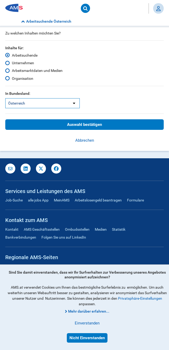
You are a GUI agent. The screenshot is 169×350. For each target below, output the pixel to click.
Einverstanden (87, 323)
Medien (101, 229)
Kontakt (11, 229)
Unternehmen (23, 63)
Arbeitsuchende (24, 55)
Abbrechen (84, 140)
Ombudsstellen (77, 229)
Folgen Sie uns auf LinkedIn (63, 237)
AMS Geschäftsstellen (42, 229)
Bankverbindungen (20, 237)
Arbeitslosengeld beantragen (98, 200)
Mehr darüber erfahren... (88, 311)
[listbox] (42, 103)
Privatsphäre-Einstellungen (140, 298)
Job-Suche (14, 200)
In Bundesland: (17, 93)
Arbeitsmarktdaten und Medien (37, 70)
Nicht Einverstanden (87, 338)
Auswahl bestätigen (84, 124)
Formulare (135, 200)
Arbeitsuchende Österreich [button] (46, 21)
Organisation (22, 78)
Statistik (118, 229)
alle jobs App (38, 200)
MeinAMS (61, 200)
